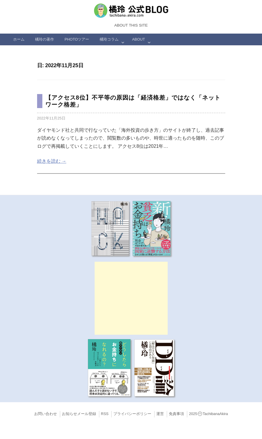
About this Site (131, 25)
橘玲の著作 (44, 39)
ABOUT (138, 39)
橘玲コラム (109, 39)
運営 (160, 414)
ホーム (19, 39)
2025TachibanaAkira (208, 414)
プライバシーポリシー (132, 414)
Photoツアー (77, 39)
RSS (105, 414)
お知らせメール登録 (79, 414)
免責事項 (176, 414)
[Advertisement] (131, 298)
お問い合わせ (45, 414)
